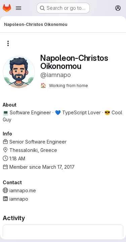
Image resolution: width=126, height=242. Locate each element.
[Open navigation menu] (18, 8)
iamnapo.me (22, 190)
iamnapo (18, 199)
